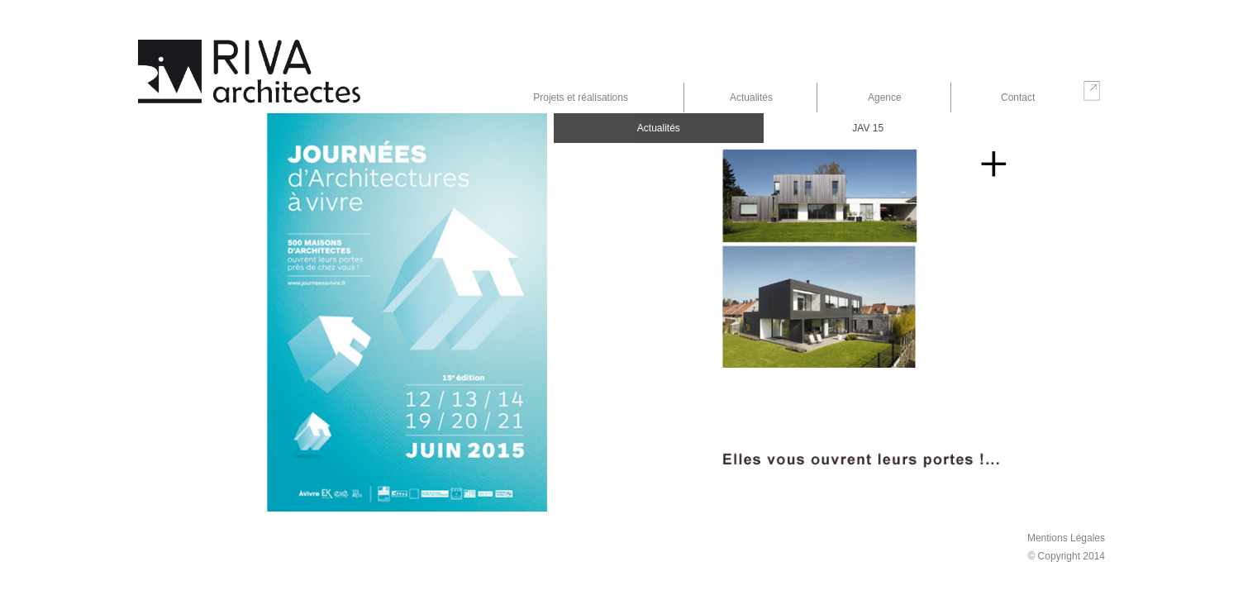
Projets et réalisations (580, 97)
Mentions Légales (1066, 538)
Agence (885, 97)
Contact (1018, 97)
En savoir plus (993, 165)
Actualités (751, 97)
